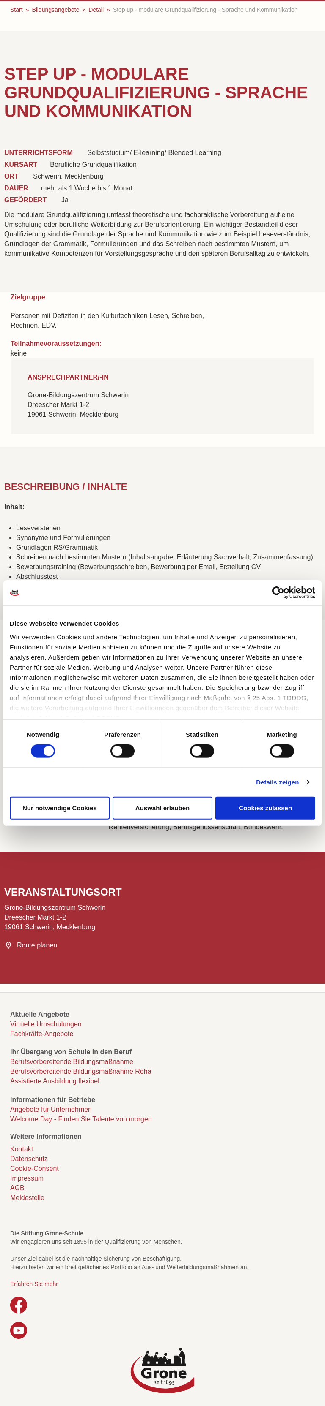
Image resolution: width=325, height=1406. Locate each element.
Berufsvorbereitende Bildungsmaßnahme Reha (80, 1071)
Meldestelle (27, 1197)
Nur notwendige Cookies (59, 808)
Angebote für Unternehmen (51, 1109)
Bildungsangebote (55, 9)
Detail (96, 9)
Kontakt (21, 1149)
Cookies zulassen (265, 808)
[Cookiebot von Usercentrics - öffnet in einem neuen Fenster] (278, 592)
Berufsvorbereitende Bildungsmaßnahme (71, 1061)
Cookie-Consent (34, 1168)
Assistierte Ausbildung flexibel (54, 1081)
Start (16, 9)
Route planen (37, 945)
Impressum (27, 1178)
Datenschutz (29, 1158)
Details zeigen (277, 781)
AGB (17, 1188)
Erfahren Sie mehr (34, 1284)
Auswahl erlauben (162, 808)
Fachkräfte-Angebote (41, 1033)
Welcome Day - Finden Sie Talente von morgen (81, 1119)
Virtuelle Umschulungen (46, 1024)
